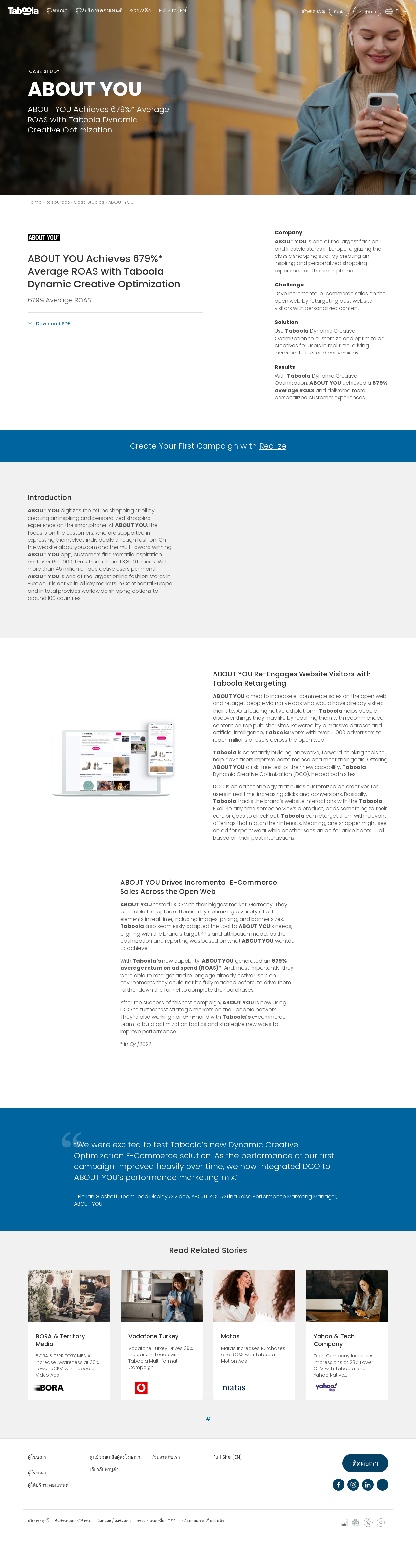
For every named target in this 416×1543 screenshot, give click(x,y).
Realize (272, 445)
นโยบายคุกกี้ (38, 1520)
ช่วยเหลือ (140, 10)
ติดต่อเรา (365, 1463)
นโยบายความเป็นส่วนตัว (203, 1520)
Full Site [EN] (173, 10)
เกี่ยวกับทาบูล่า (104, 1469)
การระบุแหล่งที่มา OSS (156, 1520)
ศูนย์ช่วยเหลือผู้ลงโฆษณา (115, 1457)
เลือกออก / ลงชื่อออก (113, 1520)
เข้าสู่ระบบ (367, 11)
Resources (58, 202)
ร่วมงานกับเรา (165, 1457)
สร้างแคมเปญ (313, 11)
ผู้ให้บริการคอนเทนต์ (98, 10)
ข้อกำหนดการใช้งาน (72, 1520)
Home (35, 202)
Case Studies (89, 202)
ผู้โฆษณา (57, 10)
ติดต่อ (339, 11)
